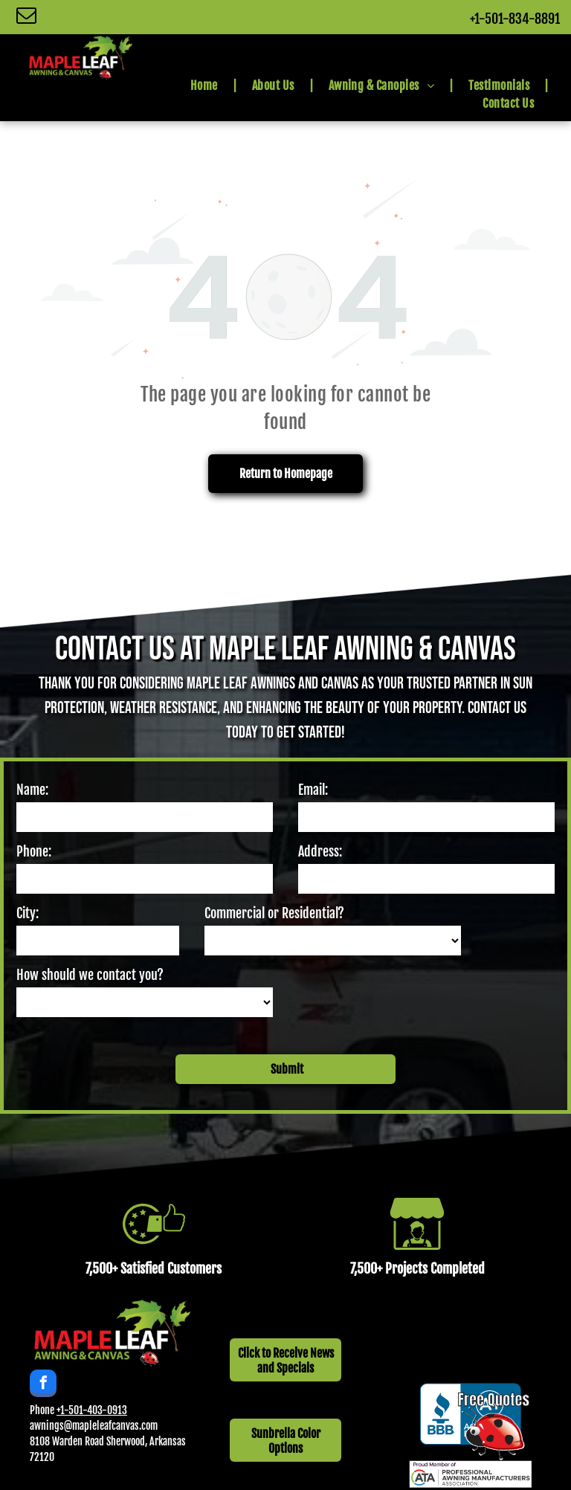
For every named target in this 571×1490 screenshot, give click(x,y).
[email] (26, 17)
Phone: (33, 851)
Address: (320, 851)
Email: (313, 789)
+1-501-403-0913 (92, 1390)
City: (27, 913)
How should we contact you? (90, 975)
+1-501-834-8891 (515, 18)
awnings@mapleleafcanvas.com (94, 1405)
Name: (32, 789)
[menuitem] (206, 85)
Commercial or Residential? (274, 913)
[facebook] (43, 1365)
